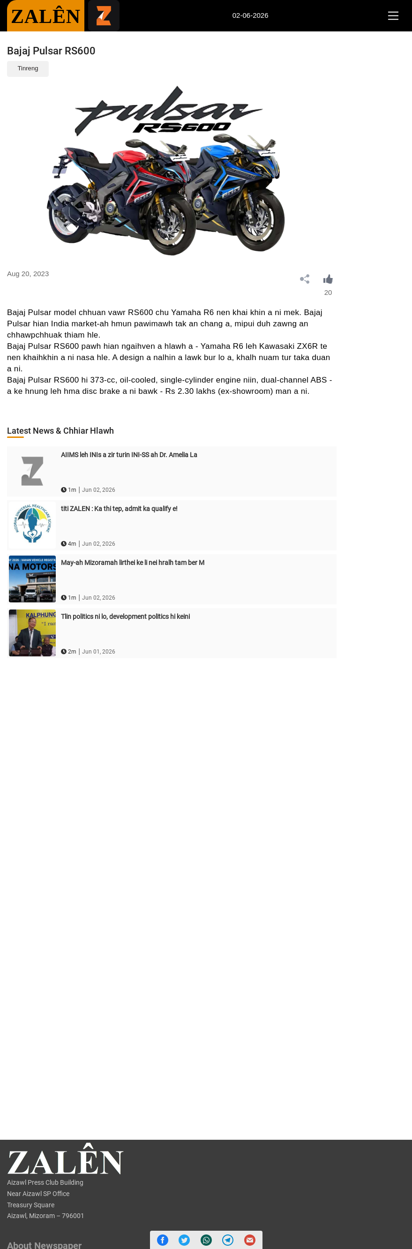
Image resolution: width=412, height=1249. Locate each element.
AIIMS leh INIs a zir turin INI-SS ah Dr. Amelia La (129, 455)
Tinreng (28, 68)
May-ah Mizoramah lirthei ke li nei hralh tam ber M (132, 562)
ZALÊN (46, 16)
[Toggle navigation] (393, 16)
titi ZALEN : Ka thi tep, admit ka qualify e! (119, 508)
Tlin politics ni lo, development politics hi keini (125, 616)
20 (328, 292)
